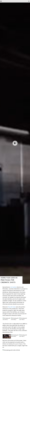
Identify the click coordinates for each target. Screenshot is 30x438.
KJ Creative (13, 435)
